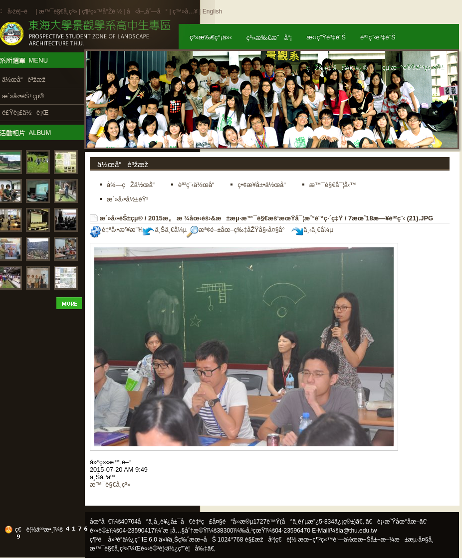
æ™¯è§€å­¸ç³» (59, 11)
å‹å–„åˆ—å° (147, 11)
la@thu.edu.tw (358, 530)
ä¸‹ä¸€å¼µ (312, 229)
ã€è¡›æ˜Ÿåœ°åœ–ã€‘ (397, 521)
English (212, 11)
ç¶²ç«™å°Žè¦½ (102, 11)
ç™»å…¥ (185, 11)
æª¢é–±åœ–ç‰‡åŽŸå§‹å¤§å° (238, 229)
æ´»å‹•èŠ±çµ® (121, 218)
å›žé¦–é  (20, 11)
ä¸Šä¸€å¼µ (165, 229)
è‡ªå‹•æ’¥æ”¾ (116, 229)
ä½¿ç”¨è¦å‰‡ (187, 548)
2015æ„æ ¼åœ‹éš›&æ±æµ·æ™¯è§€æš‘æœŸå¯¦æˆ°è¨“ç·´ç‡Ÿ (245, 218)
